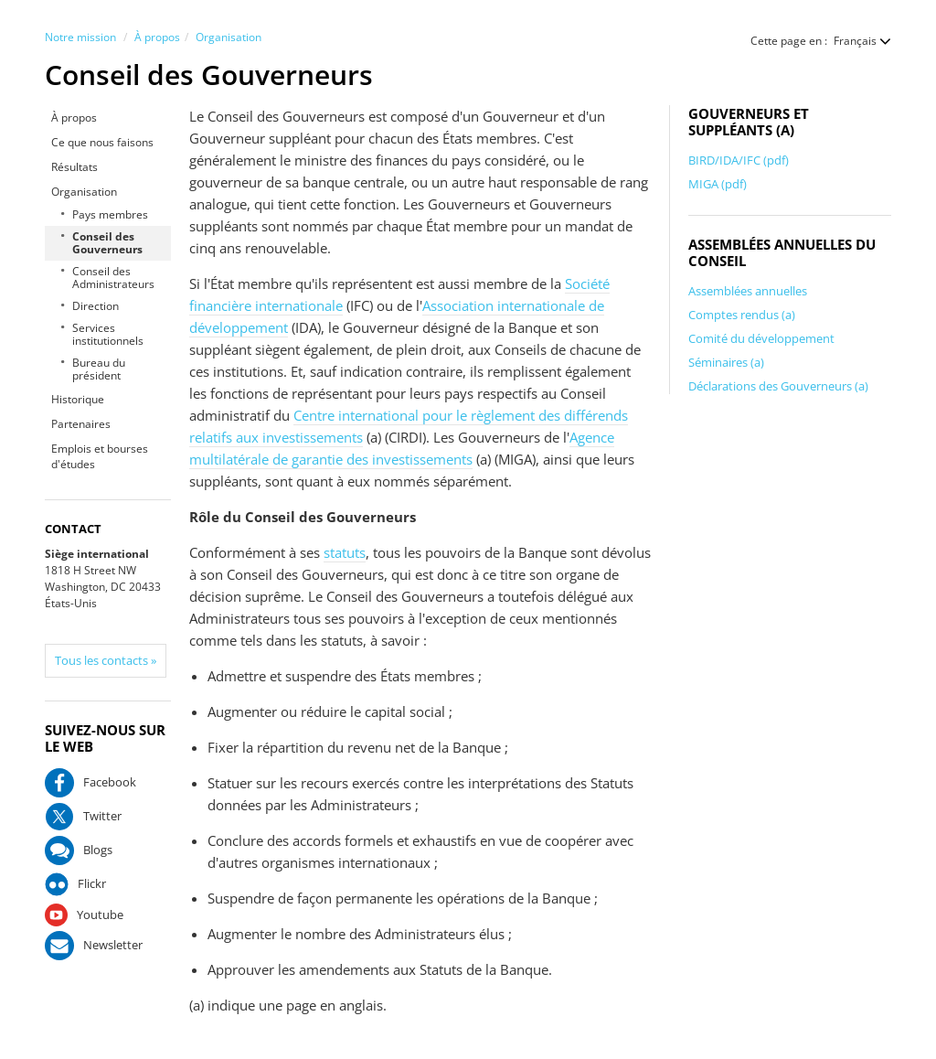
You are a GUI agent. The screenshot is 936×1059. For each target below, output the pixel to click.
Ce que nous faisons (102, 142)
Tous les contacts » (105, 660)
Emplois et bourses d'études (99, 456)
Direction (95, 306)
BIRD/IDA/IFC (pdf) (738, 160)
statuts (345, 552)
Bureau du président (98, 369)
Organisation (228, 37)
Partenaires (81, 424)
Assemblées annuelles (747, 291)
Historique (77, 399)
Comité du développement (761, 338)
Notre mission (80, 37)
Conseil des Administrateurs (113, 277)
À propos (157, 37)
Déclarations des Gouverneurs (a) (778, 386)
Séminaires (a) (726, 362)
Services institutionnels (108, 334)
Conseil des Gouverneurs (107, 243)
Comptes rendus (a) (741, 314)
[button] (853, 40)
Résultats (74, 167)
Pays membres (110, 214)
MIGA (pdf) (717, 184)
